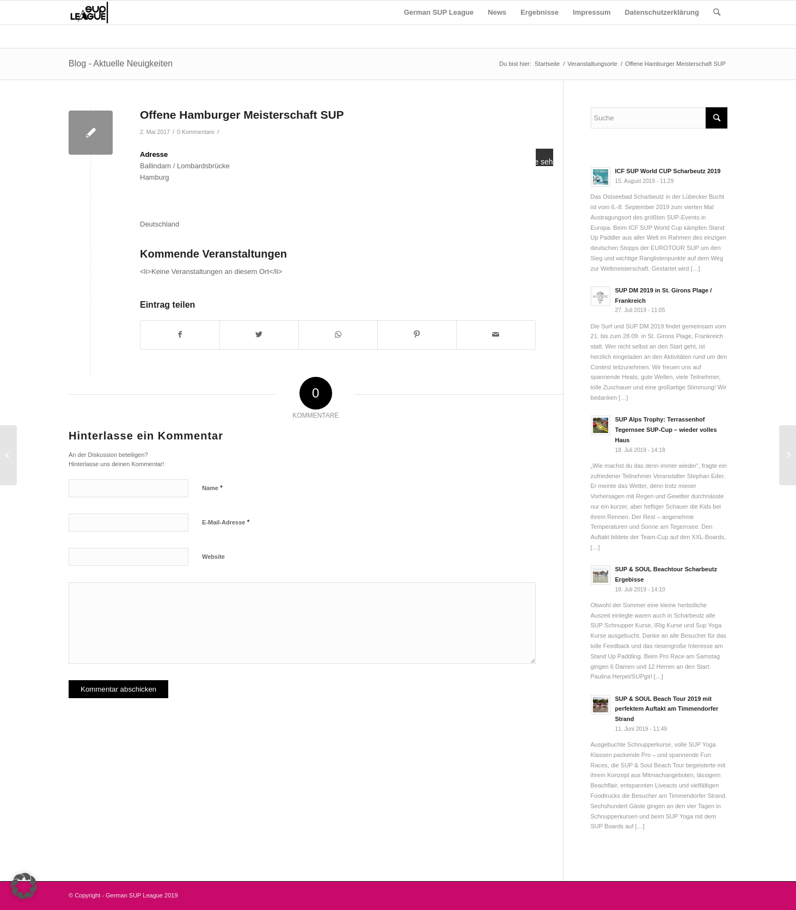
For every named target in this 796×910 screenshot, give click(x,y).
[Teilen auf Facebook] (179, 335)
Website (213, 556)
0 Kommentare (196, 132)
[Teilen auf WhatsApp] (338, 335)
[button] (24, 886)
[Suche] (716, 13)
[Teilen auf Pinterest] (417, 335)
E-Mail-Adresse (226, 522)
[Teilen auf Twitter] (259, 335)
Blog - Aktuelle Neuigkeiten (121, 63)
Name (212, 488)
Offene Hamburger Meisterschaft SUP (242, 114)
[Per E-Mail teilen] (496, 335)
